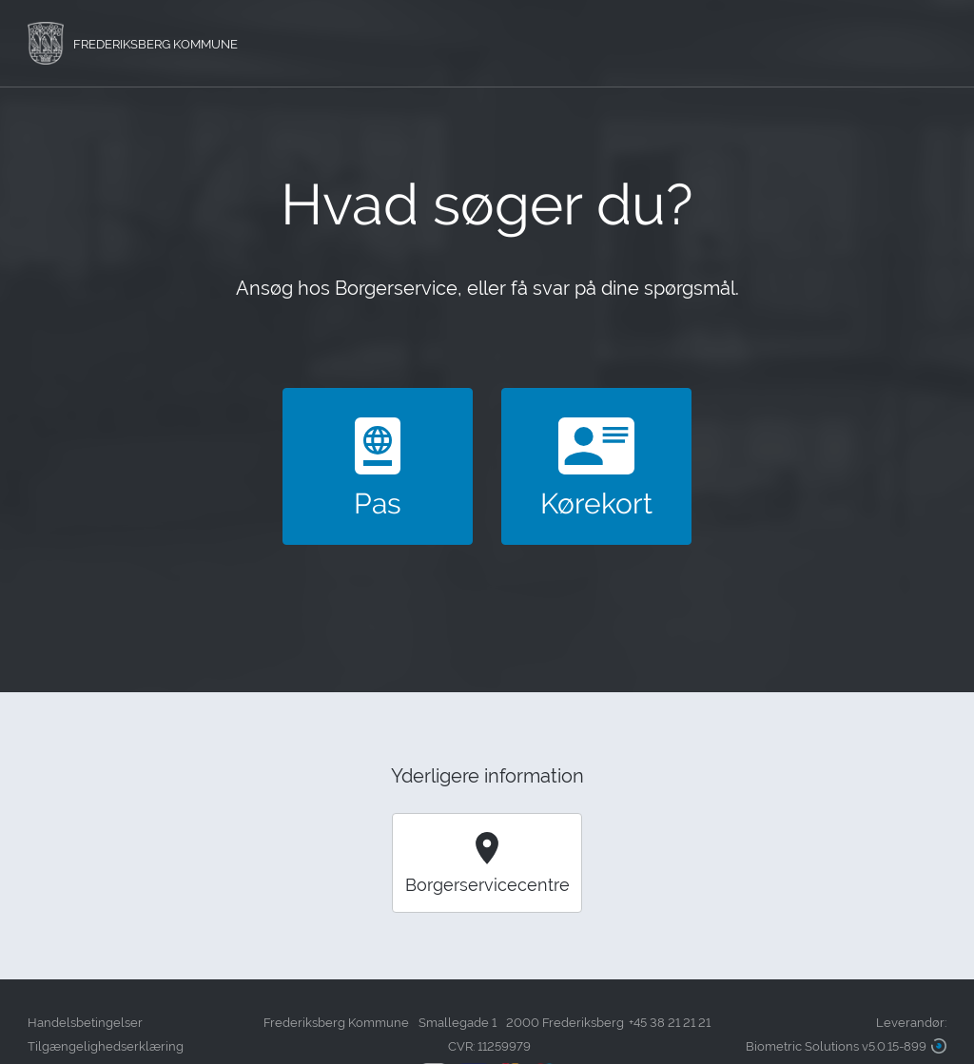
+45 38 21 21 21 (670, 1023)
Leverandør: (846, 1037)
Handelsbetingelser (85, 1023)
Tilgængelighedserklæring (106, 1046)
